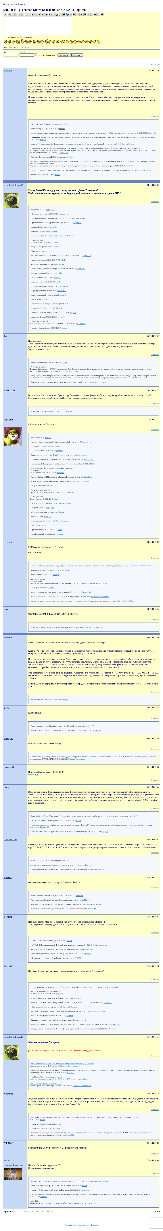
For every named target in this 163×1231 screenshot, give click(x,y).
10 (28, 1211)
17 (46, 1211)
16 (43, 1211)
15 (41, 1211)
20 (53, 1211)
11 (31, 1211)
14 (38, 1211)
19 (51, 1211)
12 (33, 1211)
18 (48, 1211)
